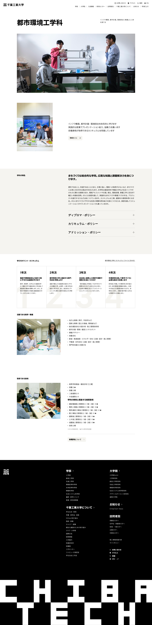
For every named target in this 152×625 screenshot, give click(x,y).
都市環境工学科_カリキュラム (120, 260)
